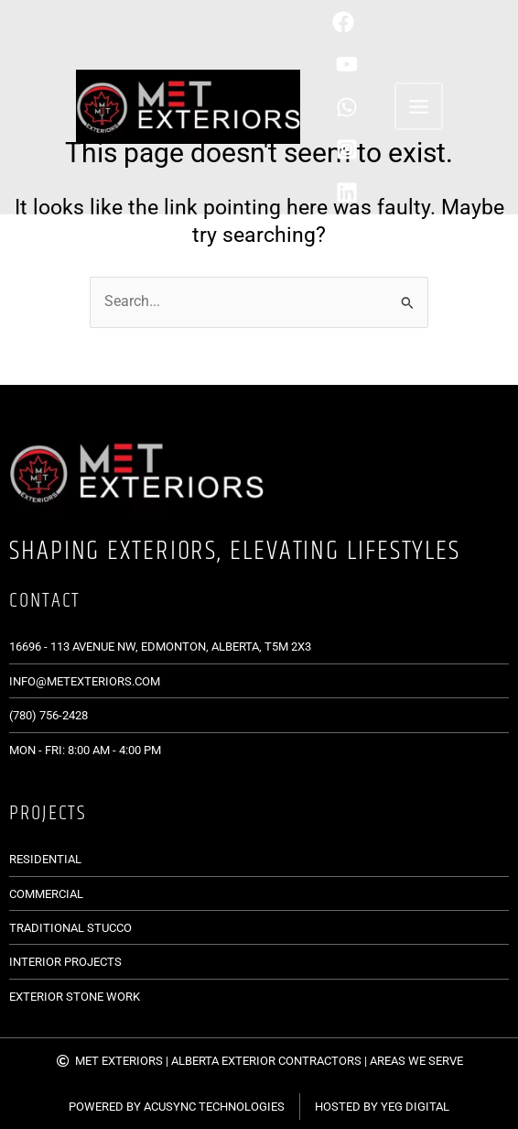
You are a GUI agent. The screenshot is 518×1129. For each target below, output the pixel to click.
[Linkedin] (361, 192)
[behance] (361, 64)
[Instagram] (361, 149)
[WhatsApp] (361, 107)
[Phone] (358, 22)
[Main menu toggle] (415, 106)
